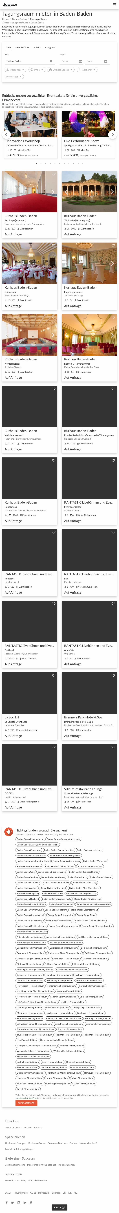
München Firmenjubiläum (29, 1083)
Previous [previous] (6, 134)
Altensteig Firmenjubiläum (30, 937)
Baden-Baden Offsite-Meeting (31, 926)
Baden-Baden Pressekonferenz (31, 855)
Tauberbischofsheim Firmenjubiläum (34, 1034)
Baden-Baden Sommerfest (29, 866)
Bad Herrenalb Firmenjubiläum (93, 937)
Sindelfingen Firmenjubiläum (69, 1023)
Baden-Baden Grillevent (28, 882)
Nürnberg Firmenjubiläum (58, 1083)
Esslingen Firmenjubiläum (94, 958)
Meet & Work (22, 47)
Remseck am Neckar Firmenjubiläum (64, 1018)
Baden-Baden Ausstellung (89, 850)
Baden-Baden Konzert (52, 893)
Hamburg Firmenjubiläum (96, 1072)
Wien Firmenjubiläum (84, 1083)
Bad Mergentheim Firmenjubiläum (66, 942)
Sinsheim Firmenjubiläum (98, 1023)
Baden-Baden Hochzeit (28, 898)
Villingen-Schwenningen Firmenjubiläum (36, 1045)
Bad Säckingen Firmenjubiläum (32, 947)
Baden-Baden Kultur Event (53, 888)
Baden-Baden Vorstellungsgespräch (94, 904)
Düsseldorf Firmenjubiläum (30, 1072)
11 (82, 163)
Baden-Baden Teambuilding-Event (33, 861)
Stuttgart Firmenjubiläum (70, 1029)
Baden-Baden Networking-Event (64, 855)
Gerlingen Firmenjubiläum (87, 975)
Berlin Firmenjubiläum (28, 1062)
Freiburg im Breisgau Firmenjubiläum (35, 969)
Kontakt (38, 1127)
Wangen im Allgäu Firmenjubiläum (33, 1051)
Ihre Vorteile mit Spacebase (41, 1164)
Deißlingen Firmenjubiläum (98, 953)
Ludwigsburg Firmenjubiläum (86, 1007)
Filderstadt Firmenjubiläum (85, 964)
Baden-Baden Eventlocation (30, 839)
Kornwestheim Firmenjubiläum (32, 996)
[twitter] (13, 1202)
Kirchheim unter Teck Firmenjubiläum (35, 991)
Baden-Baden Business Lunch (52, 871)
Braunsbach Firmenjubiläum (30, 953)
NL (75, 1192)
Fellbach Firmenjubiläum (57, 964)
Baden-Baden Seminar (27, 877)
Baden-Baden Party (77, 877)
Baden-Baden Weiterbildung (66, 861)
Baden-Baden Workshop (95, 861)
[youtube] (32, 1202)
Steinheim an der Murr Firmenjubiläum (36, 1029)
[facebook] (7, 1202)
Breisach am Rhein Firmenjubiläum (64, 953)
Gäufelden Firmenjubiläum (58, 975)
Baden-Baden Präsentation (60, 915)
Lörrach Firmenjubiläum (57, 1007)
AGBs (8, 1192)
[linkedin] (26, 1202)
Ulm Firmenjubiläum (27, 1040)
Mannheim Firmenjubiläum (30, 1013)
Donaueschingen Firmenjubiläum (33, 958)
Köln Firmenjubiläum (27, 1067)
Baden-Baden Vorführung (29, 909)
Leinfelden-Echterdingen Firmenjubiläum (37, 1002)
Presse (27, 1127)
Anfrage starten (26, 1103)
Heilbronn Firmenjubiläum (89, 980)
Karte (59, 1207)
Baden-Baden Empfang (28, 893)
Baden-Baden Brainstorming (84, 909)
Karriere (17, 1127)
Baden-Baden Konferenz (53, 877)
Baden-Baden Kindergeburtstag (81, 893)
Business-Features (57, 1143)
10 (78, 163)
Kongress (50, 47)
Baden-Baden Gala (26, 871)
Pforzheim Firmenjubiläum (30, 1018)
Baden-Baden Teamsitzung (29, 920)
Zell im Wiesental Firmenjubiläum (33, 1056)
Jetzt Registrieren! (15, 1164)
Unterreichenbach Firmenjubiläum (57, 1040)
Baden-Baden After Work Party (84, 888)
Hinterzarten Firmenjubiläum (61, 985)
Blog (23, 1180)
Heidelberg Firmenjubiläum (59, 980)
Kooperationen (66, 1164)
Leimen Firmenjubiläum (91, 996)
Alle (9, 47)
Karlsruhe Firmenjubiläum (92, 985)
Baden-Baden (19, 19)
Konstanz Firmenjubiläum (69, 991)
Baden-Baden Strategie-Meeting (97, 926)
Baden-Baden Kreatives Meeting (32, 931)
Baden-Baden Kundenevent (87, 898)
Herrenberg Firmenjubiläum (30, 985)
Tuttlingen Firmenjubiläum (96, 1034)
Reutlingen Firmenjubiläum (98, 1018)
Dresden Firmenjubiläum (82, 1067)
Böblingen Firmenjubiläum (94, 947)
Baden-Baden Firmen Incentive (59, 850)
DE (70, 1192)
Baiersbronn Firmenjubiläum (64, 947)
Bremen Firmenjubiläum (78, 1062)
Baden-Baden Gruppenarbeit (30, 915)
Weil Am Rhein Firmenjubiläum (68, 1051)
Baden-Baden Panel (86, 915)
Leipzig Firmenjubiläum (57, 1078)
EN (64, 1192)
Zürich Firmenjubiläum (28, 1089)
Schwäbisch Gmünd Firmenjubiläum (34, 1023)
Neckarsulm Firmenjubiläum (60, 1013)
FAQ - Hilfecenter (37, 1180)
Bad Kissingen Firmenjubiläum (31, 942)
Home (5, 19)
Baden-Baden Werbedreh (61, 904)
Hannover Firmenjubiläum (29, 1078)
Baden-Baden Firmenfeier (90, 866)
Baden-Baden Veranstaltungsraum (63, 839)
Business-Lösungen (15, 1143)
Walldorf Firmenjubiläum (72, 1045)
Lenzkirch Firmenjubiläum (72, 1002)
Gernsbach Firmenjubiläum (30, 980)
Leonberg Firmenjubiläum (29, 1007)
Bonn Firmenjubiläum (52, 1062)
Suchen (73, 1143)
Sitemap (56, 1192)
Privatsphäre (21, 1192)
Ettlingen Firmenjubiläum (29, 964)
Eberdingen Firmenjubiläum (65, 958)
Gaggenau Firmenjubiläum (29, 975)
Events (37, 47)
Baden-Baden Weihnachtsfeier (59, 866)
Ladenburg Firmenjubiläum (63, 996)
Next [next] (112, 134)
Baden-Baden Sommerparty (58, 920)
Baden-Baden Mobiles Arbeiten (90, 920)
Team (8, 1127)
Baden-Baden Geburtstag (85, 882)
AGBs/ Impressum (39, 1192)
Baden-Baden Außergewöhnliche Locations (37, 844)
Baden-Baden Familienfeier (56, 882)
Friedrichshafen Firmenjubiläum (72, 969)
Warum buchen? (88, 1143)
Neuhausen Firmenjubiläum (90, 1013)
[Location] (30, 61)
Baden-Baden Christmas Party (56, 898)
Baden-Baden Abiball (27, 888)
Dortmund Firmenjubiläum (54, 1067)
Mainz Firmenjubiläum (82, 1078)
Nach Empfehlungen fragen (19, 1148)
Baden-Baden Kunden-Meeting (63, 926)
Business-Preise (36, 1143)
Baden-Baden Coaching (56, 909)
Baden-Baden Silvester (101, 877)
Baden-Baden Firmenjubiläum (31, 904)
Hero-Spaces (12, 1180)
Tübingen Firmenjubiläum (67, 1034)
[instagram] (19, 1202)
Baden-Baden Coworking (29, 850)
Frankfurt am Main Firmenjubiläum (64, 1072)
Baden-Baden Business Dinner (83, 871)
